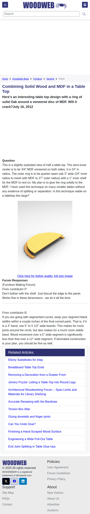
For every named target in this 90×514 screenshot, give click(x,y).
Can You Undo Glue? (22, 424)
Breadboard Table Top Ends (26, 367)
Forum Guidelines (58, 473)
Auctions (52, 510)
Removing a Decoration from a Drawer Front (37, 374)
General (50, 79)
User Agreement (57, 467)
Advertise (53, 504)
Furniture (37, 79)
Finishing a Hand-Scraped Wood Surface (34, 431)
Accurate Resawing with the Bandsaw (32, 401)
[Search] (41, 14)
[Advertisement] (46, 47)
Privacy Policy (56, 479)
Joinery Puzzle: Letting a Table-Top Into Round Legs (42, 382)
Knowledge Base (20, 79)
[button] (6, 481)
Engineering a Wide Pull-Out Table (30, 439)
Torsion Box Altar (19, 409)
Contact (7, 504)
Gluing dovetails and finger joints (29, 416)
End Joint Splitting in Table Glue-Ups (31, 446)
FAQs (5, 498)
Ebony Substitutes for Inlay (25, 359)
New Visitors (55, 492)
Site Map (8, 492)
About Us (53, 498)
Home (5, 79)
